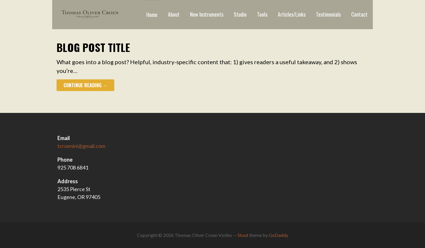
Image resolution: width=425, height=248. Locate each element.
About (174, 14)
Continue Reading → (85, 85)
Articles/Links (291, 14)
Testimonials (328, 14)
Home (151, 14)
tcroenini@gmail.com (81, 146)
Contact (359, 14)
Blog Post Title (93, 47)
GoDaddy (278, 235)
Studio (240, 14)
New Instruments (206, 14)
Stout (243, 235)
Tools (262, 14)
